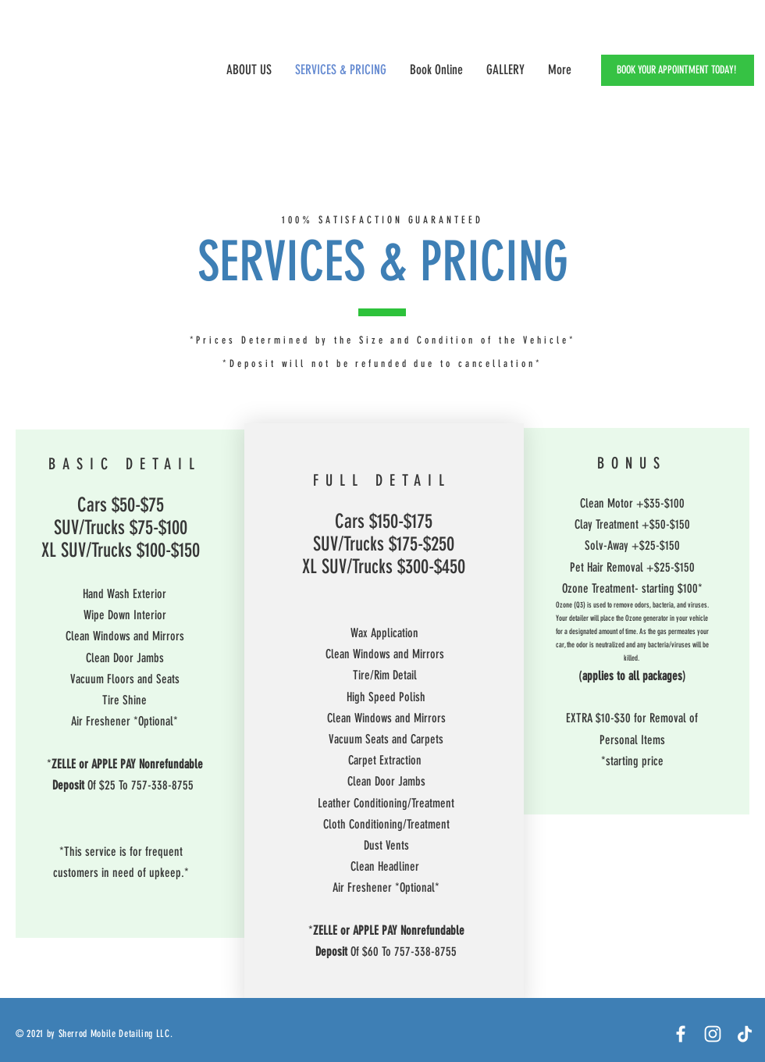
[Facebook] (681, 1034)
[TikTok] (745, 1034)
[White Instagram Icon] (713, 1034)
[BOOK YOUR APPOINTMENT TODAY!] (677, 70)
